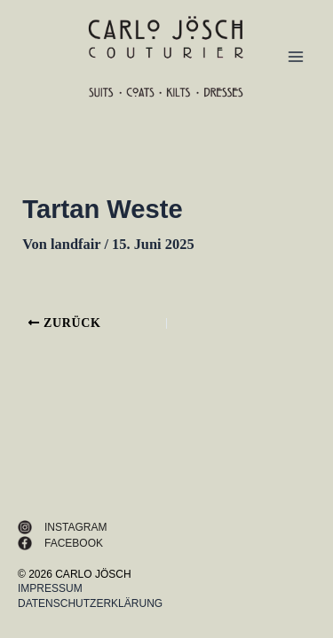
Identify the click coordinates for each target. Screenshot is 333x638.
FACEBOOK (73, 543)
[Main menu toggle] (295, 57)
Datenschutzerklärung (90, 603)
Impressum (50, 588)
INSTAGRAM (75, 527)
